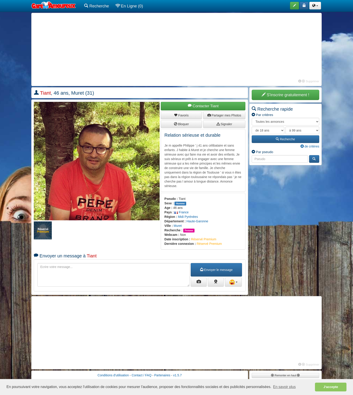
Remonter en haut (285, 375)
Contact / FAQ (142, 375)
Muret (178, 226)
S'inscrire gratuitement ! (285, 94)
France (181, 212)
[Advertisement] (176, 46)
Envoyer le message (216, 270)
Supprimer (310, 81)
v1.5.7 (177, 375)
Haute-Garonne (197, 221)
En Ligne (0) (129, 6)
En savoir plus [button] (284, 387)
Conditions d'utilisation (113, 375)
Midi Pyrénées (188, 217)
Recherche (96, 6)
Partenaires (162, 375)
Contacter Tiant (203, 106)
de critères (310, 146)
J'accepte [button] (331, 387)
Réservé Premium (203, 239)
